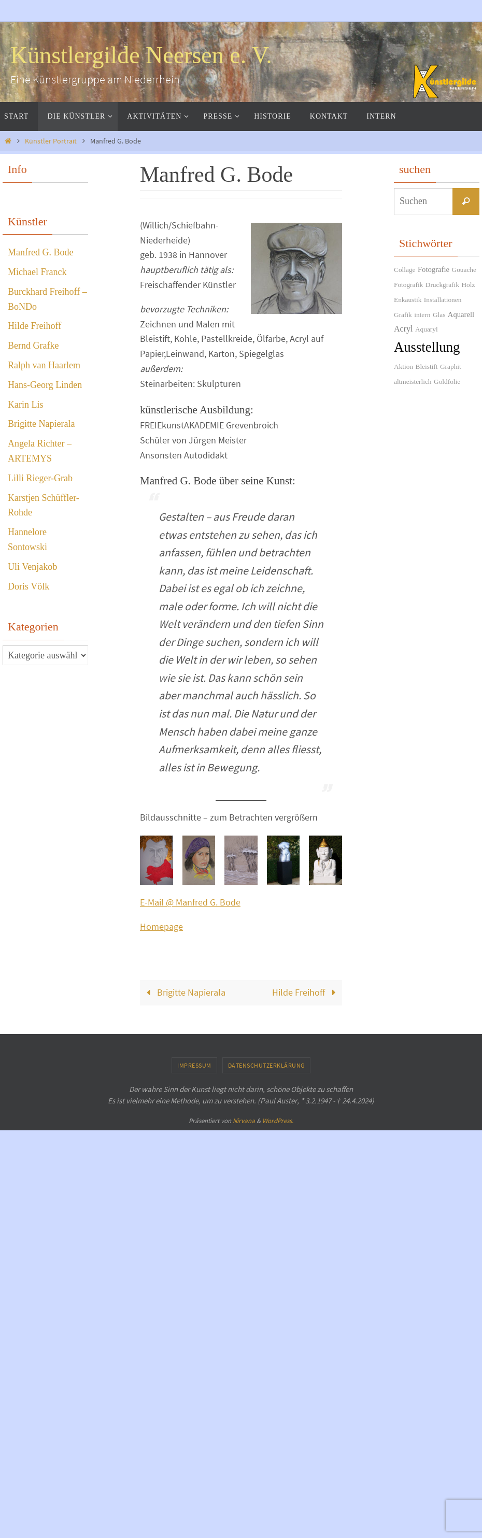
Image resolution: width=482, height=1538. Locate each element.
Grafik (403, 315)
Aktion (403, 366)
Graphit (450, 366)
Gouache (464, 270)
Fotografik (408, 285)
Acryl (403, 328)
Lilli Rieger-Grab (40, 478)
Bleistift (427, 366)
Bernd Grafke (33, 345)
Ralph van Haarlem (44, 365)
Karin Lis (25, 404)
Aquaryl (426, 329)
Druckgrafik (442, 285)
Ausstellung (427, 347)
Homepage (161, 1335)
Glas (439, 315)
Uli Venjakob (32, 567)
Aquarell (461, 314)
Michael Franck (37, 272)
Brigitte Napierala (183, 1400)
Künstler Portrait (51, 141)
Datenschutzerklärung (266, 1473)
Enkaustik (407, 300)
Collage (404, 270)
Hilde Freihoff (306, 1400)
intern (422, 315)
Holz (468, 285)
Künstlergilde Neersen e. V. (141, 55)
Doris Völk (28, 586)
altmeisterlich (413, 381)
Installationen (443, 300)
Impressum (194, 1473)
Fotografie (433, 269)
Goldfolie (447, 381)
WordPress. (277, 1529)
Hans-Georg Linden (45, 385)
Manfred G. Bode (40, 252)
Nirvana (244, 1529)
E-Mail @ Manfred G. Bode (190, 1310)
